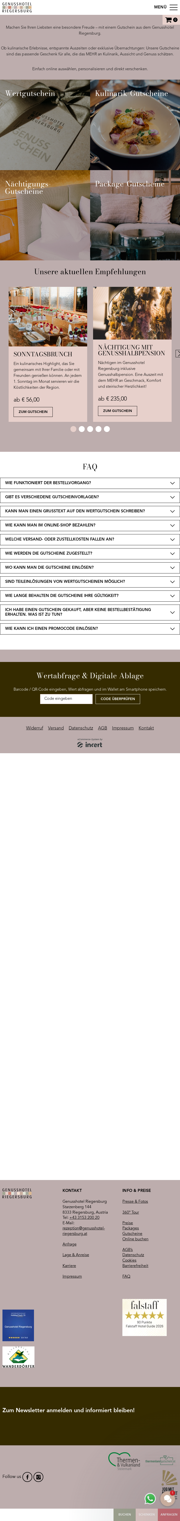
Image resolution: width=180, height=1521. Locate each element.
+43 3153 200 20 (84, 1055)
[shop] (90, 384)
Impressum (72, 1113)
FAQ (126, 1113)
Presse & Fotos (135, 1039)
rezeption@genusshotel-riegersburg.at (84, 1068)
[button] (167, 1498)
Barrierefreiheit (135, 1103)
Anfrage (70, 1081)
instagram (38, 1396)
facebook (27, 1396)
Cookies (129, 1097)
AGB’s (127, 1087)
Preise (127, 1060)
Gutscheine (132, 1070)
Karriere (69, 1103)
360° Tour (130, 1049)
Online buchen (135, 1076)
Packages (130, 1065)
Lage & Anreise (76, 1092)
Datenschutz (133, 1092)
